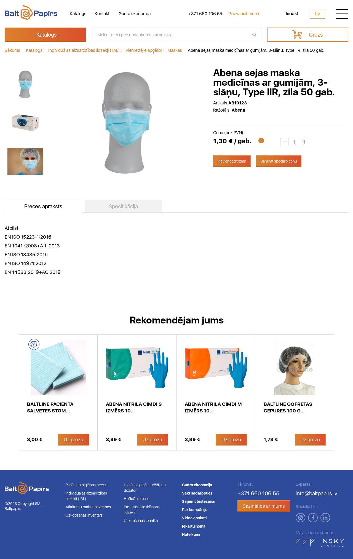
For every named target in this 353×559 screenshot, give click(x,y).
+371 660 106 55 (205, 14)
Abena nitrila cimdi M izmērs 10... (213, 407)
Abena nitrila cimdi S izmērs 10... (134, 407)
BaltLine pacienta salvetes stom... (50, 407)
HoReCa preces (136, 498)
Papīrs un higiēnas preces (87, 485)
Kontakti (102, 13)
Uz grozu (73, 439)
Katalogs (78, 13)
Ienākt (292, 14)
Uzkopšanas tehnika (141, 521)
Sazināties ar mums (264, 506)
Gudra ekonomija (135, 13)
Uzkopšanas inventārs (84, 515)
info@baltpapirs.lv (316, 493)
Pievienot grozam (232, 161)
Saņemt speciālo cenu (279, 161)
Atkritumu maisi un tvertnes (88, 507)
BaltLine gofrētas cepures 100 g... (288, 407)
